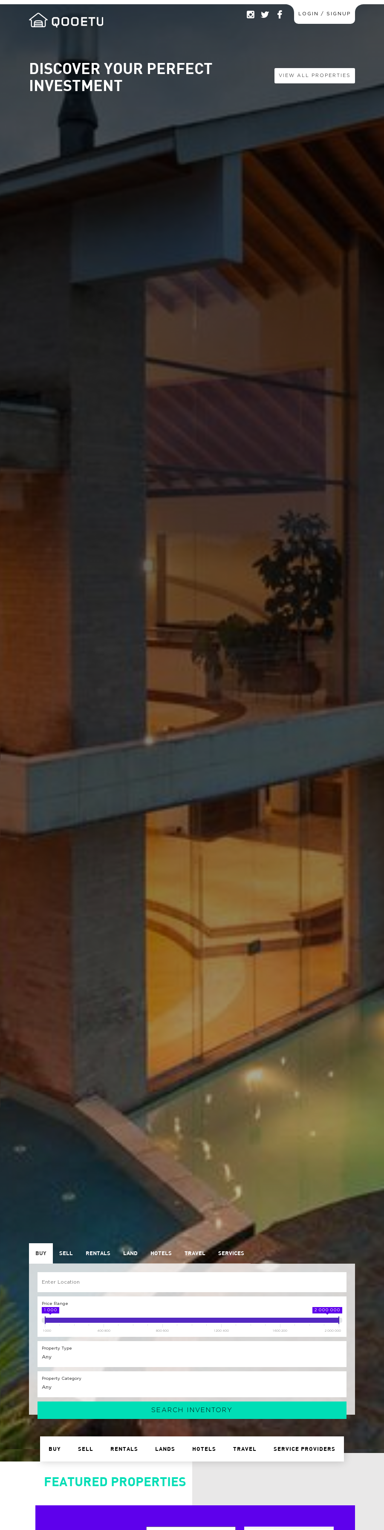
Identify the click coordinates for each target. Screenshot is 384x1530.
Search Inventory (192, 1410)
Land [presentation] (130, 1253)
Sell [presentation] (66, 1253)
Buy (55, 1448)
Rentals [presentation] (98, 1253)
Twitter (264, 15)
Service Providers (304, 1448)
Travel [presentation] (195, 1253)
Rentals (124, 1448)
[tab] (41, 1253)
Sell (85, 1448)
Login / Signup (324, 13)
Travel (245, 1448)
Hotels (204, 1448)
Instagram (250, 15)
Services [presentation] (231, 1253)
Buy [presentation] (40, 1253)
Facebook (279, 15)
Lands (165, 1448)
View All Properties (315, 75)
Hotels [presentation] (161, 1253)
